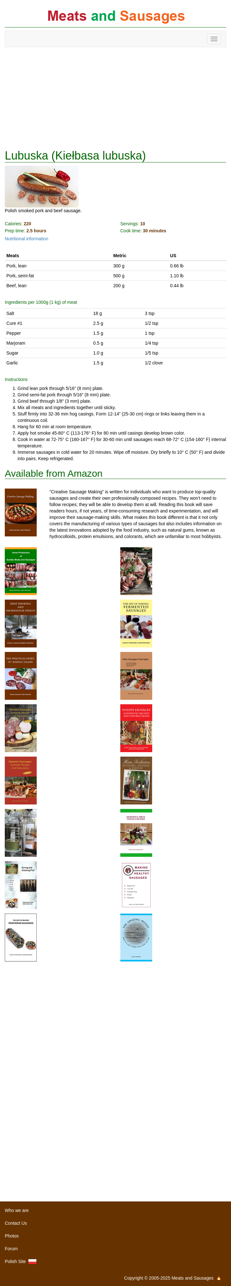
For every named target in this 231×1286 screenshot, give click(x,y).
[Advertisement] (115, 98)
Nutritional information (26, 238)
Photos (12, 1235)
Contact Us (16, 1223)
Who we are (17, 1210)
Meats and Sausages (115, 16)
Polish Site (20, 1261)
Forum (11, 1248)
